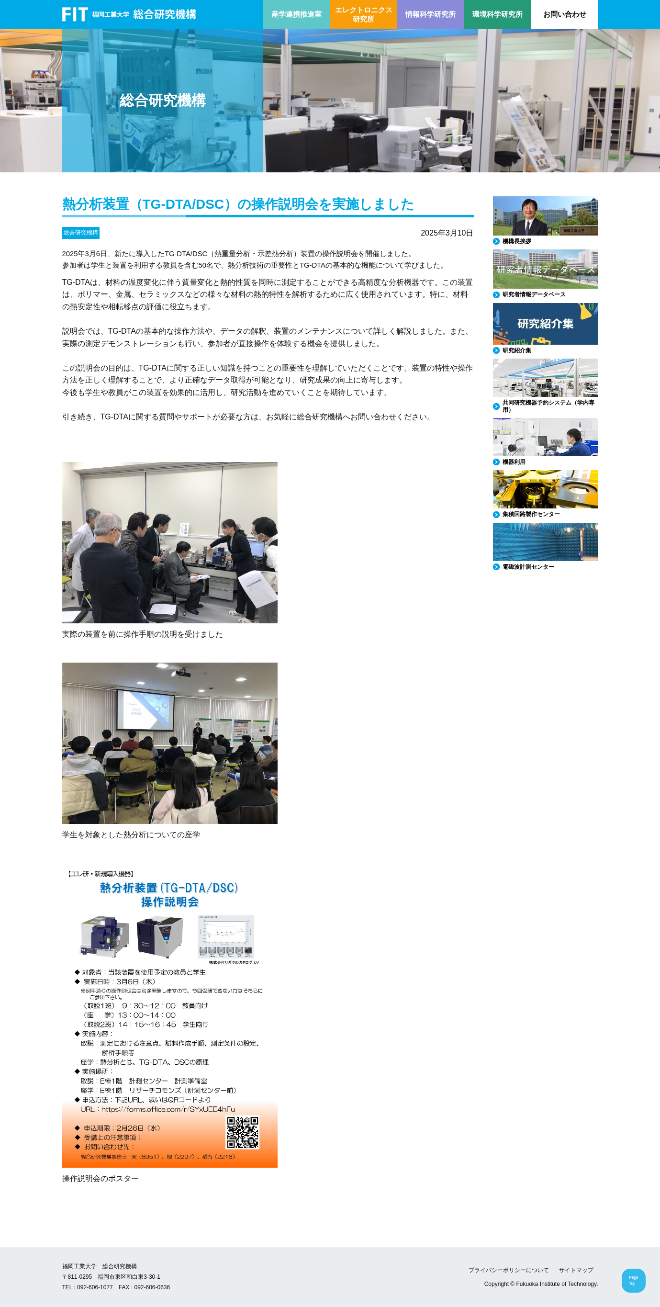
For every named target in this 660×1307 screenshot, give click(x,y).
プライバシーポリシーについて (509, 1270)
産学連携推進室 (296, 14)
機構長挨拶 (517, 241)
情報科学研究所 (430, 14)
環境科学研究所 (497, 14)
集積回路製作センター (531, 514)
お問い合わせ (564, 14)
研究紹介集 (517, 350)
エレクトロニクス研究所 (363, 14)
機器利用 (514, 462)
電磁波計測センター (528, 566)
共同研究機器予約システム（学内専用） (548, 406)
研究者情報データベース (534, 294)
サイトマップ (576, 1270)
